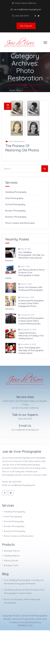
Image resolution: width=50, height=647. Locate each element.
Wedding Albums (12, 555)
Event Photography (14, 198)
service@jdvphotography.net (27, 9)
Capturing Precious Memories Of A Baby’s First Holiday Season (31, 336)
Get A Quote (26, 26)
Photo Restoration (17, 141)
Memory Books (11, 560)
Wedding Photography (15, 192)
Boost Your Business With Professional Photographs (30, 288)
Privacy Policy (28, 619)
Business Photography (15, 217)
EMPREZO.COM (25, 625)
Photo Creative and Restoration (20, 223)
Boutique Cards (11, 565)
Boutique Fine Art (12, 551)
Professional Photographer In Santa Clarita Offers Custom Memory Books (31, 321)
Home (12, 90)
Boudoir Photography (15, 210)
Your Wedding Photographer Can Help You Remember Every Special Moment (24, 256)
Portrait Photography (15, 204)
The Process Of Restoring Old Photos (22, 148)
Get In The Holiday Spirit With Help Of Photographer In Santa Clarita (31, 350)
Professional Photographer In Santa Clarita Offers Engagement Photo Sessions (24, 304)
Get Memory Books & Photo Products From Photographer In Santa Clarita (25, 273)
